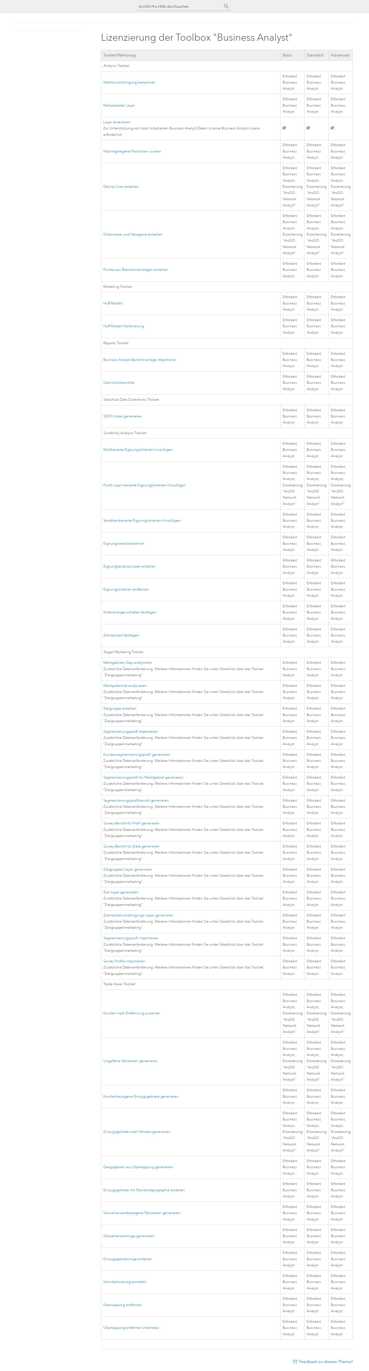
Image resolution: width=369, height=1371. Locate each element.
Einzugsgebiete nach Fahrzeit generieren (136, 1132)
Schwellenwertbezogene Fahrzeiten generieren (141, 1213)
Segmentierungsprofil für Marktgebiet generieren (143, 777)
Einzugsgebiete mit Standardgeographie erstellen (144, 1190)
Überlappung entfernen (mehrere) (131, 1328)
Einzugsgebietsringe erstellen (127, 1259)
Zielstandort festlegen (121, 635)
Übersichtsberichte (118, 382)
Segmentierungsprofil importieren (130, 938)
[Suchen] (226, 6)
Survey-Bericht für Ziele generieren (131, 846)
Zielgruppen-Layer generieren (127, 869)
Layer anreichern (116, 122)
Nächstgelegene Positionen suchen (132, 151)
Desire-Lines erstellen (121, 186)
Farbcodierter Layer (119, 105)
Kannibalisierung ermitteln (125, 1282)
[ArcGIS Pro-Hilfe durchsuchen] (179, 6)
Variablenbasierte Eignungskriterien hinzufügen (142, 520)
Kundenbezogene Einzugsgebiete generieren (141, 1096)
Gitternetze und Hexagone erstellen (132, 234)
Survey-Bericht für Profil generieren (131, 823)
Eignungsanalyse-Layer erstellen (129, 566)
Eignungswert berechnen (123, 543)
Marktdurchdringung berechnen (129, 82)
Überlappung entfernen (122, 1305)
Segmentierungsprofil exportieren (130, 731)
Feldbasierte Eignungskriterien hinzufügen (138, 450)
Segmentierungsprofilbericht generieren (136, 800)
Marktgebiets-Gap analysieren (127, 662)
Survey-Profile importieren (124, 961)
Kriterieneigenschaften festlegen (129, 612)
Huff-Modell (113, 303)
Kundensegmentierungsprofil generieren (136, 754)
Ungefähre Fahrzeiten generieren (130, 1061)
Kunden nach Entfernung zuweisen (131, 1013)
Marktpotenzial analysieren (125, 686)
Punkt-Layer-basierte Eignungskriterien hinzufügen (144, 485)
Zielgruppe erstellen (119, 708)
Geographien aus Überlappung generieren (138, 1167)
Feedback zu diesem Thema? (326, 1361)
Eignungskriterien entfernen (126, 589)
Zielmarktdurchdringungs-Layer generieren (138, 915)
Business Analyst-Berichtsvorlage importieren (139, 360)
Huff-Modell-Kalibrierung (123, 326)
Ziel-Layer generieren (120, 892)
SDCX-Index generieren (122, 416)
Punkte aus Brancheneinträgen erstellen (135, 270)
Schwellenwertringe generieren (128, 1236)
